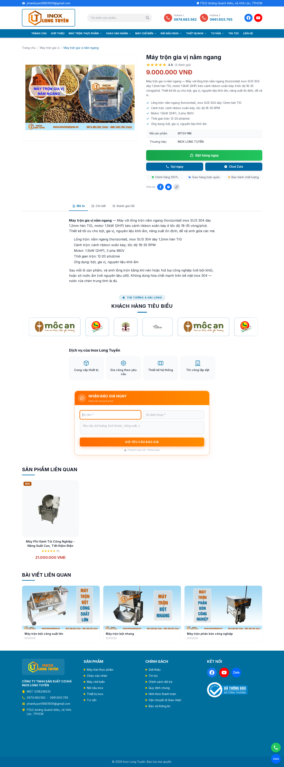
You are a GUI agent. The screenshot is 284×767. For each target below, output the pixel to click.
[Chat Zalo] (276, 759)
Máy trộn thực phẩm (85, 33)
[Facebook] (248, 18)
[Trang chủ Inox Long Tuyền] (48, 18)
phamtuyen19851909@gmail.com (48, 3)
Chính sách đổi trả (160, 681)
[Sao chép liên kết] (176, 187)
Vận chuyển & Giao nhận (165, 700)
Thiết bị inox (196, 33)
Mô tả (78, 206)
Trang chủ (39, 33)
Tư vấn (217, 33)
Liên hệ (248, 33)
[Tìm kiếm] (148, 18)
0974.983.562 (36, 697)
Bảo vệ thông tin (159, 706)
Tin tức (233, 33)
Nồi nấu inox (171, 33)
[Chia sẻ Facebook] (160, 187)
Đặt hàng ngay (204, 155)
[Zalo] (236, 672)
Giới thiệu (58, 33)
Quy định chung (159, 688)
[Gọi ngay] (276, 747)
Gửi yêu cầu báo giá (142, 446)
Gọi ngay (174, 166)
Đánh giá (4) (123, 206)
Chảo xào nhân (118, 33)
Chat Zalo (233, 166)
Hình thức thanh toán (162, 694)
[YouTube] (258, 18)
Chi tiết (98, 206)
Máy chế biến (146, 33)
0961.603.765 (59, 697)
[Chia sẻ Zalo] (168, 187)
